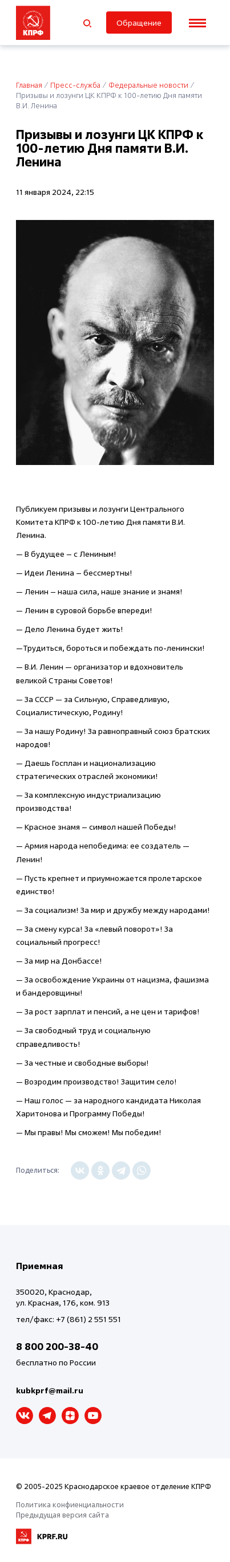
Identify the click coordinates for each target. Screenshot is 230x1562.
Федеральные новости (148, 85)
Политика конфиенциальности (70, 1504)
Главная (29, 85)
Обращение (139, 22)
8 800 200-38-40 (57, 1346)
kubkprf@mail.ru (49, 1390)
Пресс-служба (75, 85)
